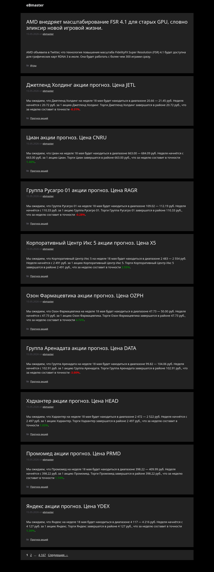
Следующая (58, 555)
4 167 (42, 555)
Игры (33, 65)
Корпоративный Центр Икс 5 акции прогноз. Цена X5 (91, 242)
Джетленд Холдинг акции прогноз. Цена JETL (81, 84)
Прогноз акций (39, 118)
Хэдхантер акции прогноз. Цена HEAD (72, 400)
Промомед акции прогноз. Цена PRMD (73, 453)
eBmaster (35, 5)
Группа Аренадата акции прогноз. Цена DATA (81, 348)
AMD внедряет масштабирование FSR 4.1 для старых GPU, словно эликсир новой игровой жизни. (107, 24)
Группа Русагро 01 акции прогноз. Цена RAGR (81, 190)
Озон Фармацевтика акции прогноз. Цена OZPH (85, 295)
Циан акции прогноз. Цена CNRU (66, 137)
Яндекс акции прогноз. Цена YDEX (68, 506)
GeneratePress (127, 567)
